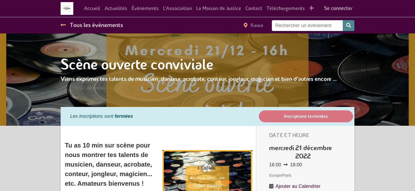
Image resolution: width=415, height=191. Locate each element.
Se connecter (338, 8)
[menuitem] (92, 8)
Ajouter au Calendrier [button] (298, 186)
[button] (311, 8)
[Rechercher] (348, 25)
